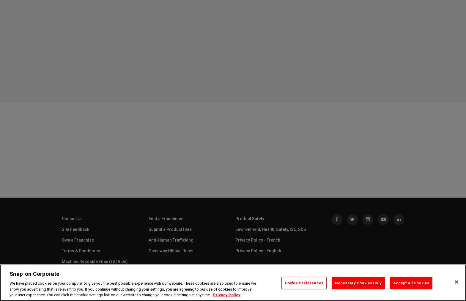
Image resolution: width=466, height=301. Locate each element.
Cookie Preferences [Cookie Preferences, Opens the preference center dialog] (304, 283)
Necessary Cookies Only (358, 283)
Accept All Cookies (411, 283)
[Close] (456, 282)
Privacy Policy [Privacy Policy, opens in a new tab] (226, 295)
